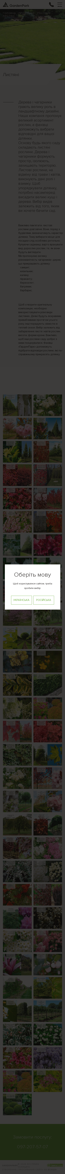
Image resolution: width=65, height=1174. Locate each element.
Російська (43, 600)
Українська (21, 600)
